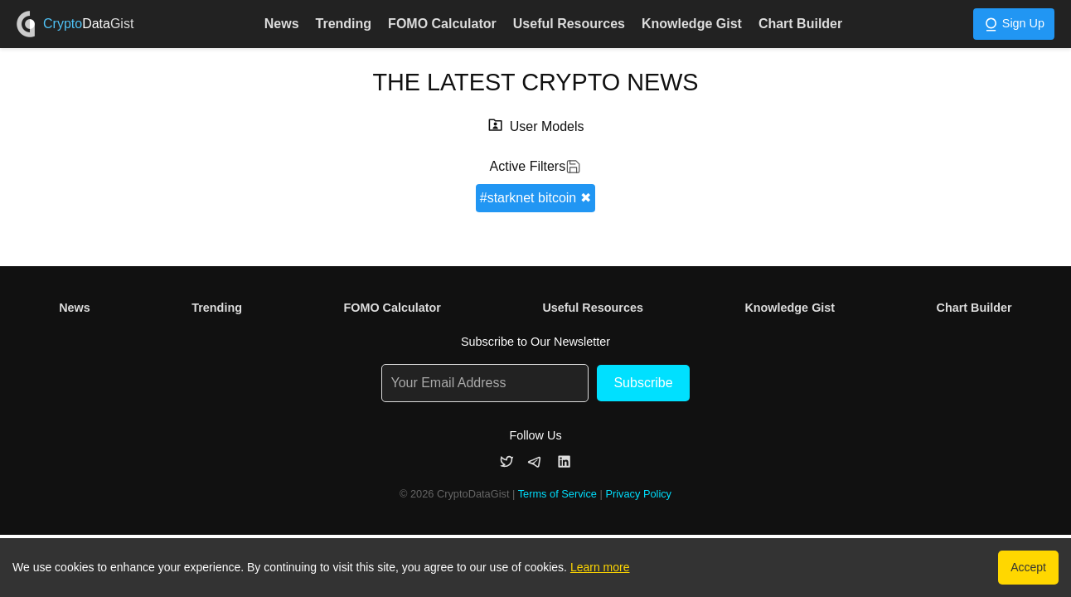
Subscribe (642, 383)
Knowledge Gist (692, 24)
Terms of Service (557, 494)
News (281, 24)
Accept (1028, 567)
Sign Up (1013, 24)
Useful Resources (569, 24)
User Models (547, 126)
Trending (344, 24)
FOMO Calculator (442, 24)
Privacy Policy (638, 494)
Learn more (600, 567)
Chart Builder (800, 24)
